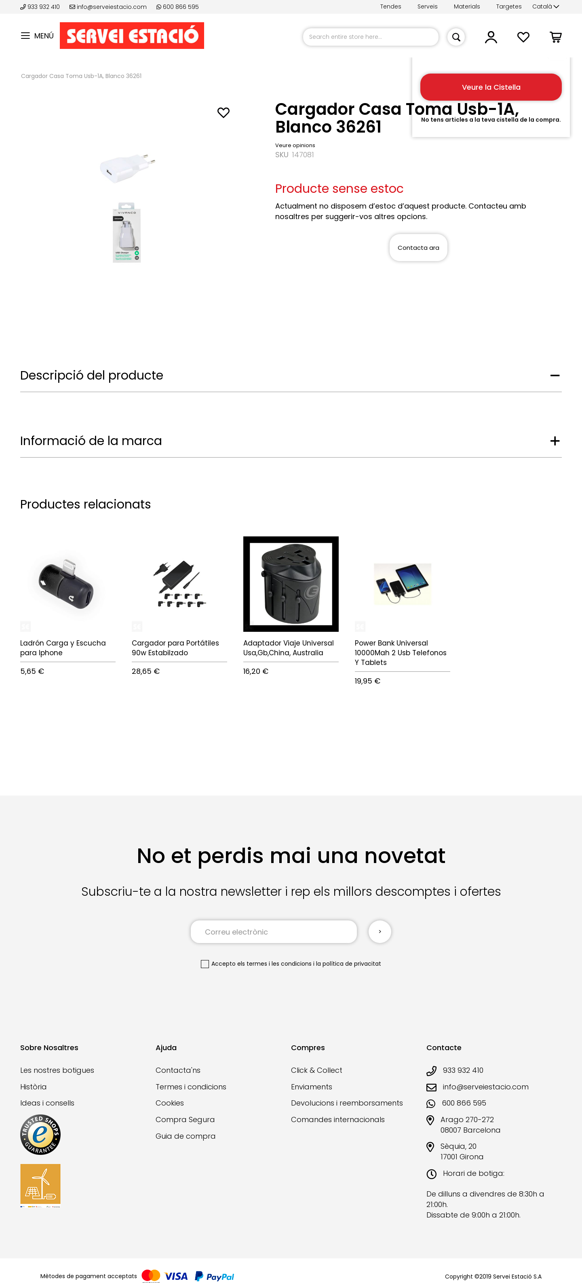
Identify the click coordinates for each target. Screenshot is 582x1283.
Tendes (390, 6)
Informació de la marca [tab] (91, 441)
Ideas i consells (47, 1103)
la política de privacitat (348, 964)
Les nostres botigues (57, 1070)
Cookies (170, 1103)
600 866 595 (177, 7)
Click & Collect (316, 1070)
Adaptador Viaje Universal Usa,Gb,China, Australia (288, 648)
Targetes (509, 6)
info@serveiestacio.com (108, 7)
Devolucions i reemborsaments (347, 1103)
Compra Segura (185, 1119)
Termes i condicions (191, 1087)
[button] (545, 6)
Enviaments (311, 1087)
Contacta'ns (178, 1070)
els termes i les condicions (274, 964)
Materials (467, 6)
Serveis (428, 6)
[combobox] (371, 37)
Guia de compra (186, 1136)
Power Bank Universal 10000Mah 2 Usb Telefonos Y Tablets (401, 653)
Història (33, 1087)
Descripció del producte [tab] (91, 375)
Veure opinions (295, 145)
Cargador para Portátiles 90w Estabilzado (175, 648)
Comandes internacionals (338, 1119)
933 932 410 (40, 7)
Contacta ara (418, 247)
